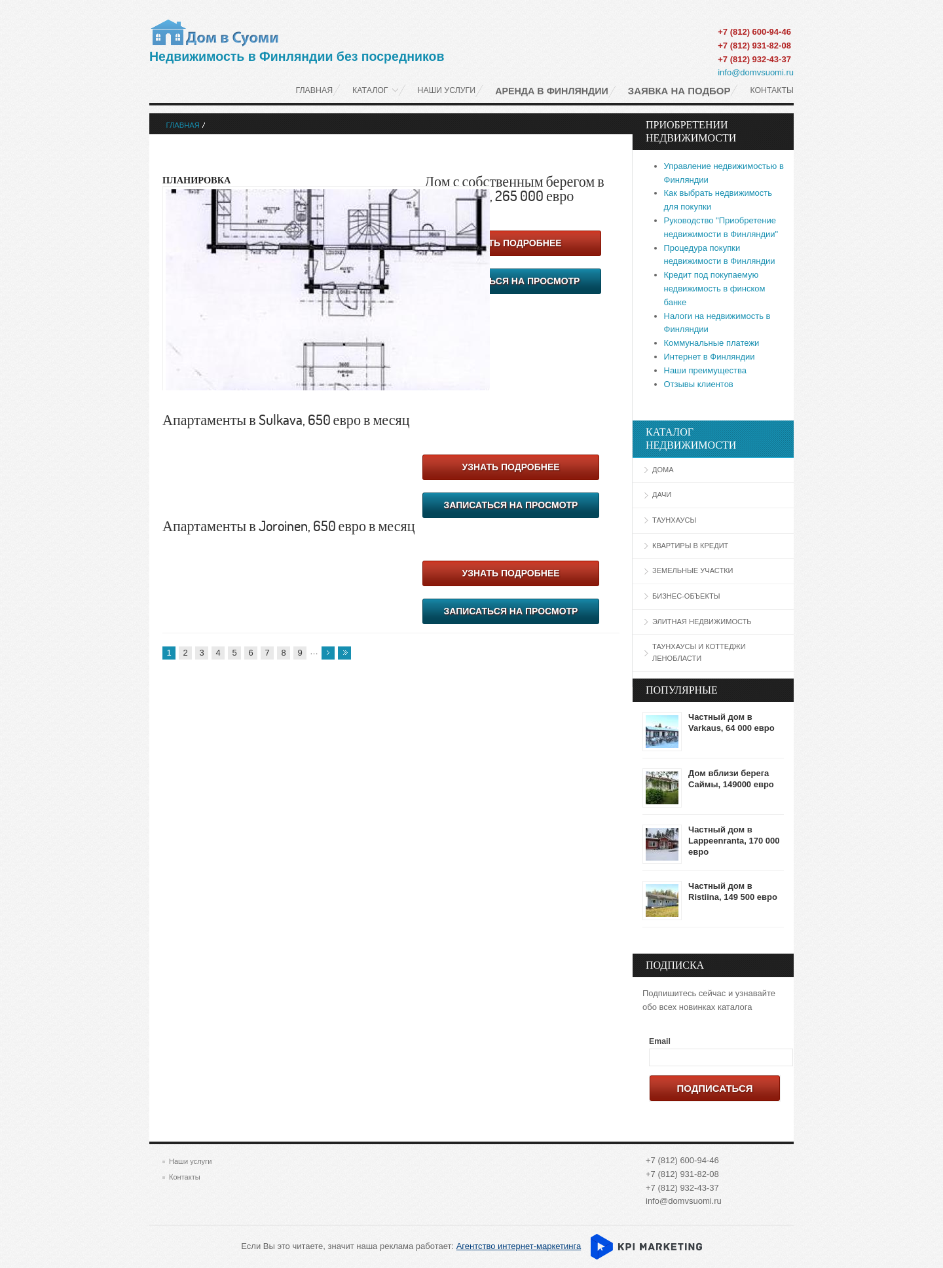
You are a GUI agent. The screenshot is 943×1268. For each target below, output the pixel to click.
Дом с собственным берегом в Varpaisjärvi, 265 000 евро (514, 188)
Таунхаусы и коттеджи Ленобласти (699, 652)
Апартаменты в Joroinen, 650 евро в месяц (288, 525)
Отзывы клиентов (698, 384)
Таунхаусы (674, 520)
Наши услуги (190, 1161)
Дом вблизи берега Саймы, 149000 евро (731, 778)
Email (660, 1041)
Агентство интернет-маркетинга (518, 1246)
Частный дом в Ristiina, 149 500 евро (732, 891)
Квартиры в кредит (690, 546)
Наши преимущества (705, 370)
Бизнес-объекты (686, 596)
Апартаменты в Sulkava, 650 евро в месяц (286, 419)
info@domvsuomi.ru (756, 72)
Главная (183, 125)
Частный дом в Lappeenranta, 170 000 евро (733, 841)
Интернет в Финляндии (709, 357)
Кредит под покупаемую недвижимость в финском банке (715, 288)
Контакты (184, 1177)
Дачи (661, 494)
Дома (663, 470)
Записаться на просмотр (513, 281)
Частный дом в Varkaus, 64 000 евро (731, 722)
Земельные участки (692, 570)
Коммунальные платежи (712, 343)
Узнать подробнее (512, 243)
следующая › (328, 653)
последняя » (344, 653)
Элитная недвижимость (702, 621)
